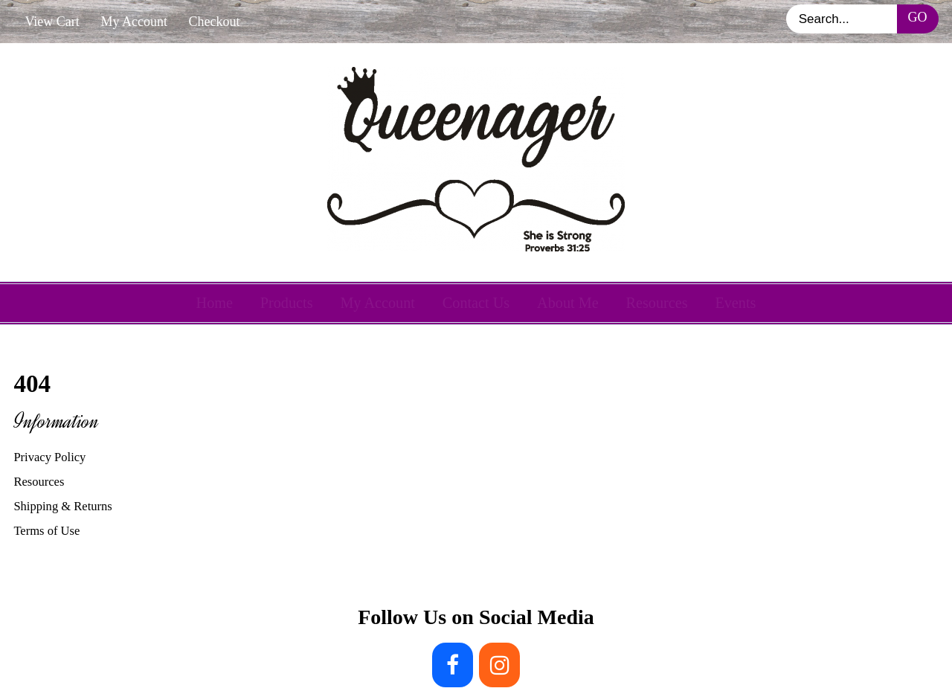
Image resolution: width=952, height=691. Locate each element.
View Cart (52, 21)
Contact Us (476, 303)
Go (917, 17)
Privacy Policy (49, 457)
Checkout (214, 21)
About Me (568, 303)
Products (286, 303)
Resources (656, 303)
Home (214, 303)
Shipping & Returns (62, 506)
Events (735, 303)
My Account (133, 21)
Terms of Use (46, 531)
